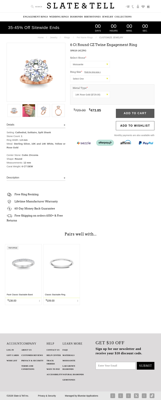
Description (13, 177)
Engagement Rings (35, 17)
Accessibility (54, 374)
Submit (145, 365)
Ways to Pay (53, 369)
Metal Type (80, 87)
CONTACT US (53, 350)
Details (10, 124)
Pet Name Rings (85, 37)
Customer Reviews (32, 355)
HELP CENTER (54, 355)
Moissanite (69, 361)
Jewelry (107, 17)
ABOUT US (26, 350)
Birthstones (92, 17)
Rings (67, 37)
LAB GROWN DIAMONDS (69, 367)
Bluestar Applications (88, 395)
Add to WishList (135, 125)
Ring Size (85, 71)
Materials (69, 355)
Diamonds (76, 17)
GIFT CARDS (13, 355)
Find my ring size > (92, 72)
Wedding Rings (59, 17)
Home (41, 37)
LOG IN (10, 350)
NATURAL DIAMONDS (73, 374)
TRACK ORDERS (51, 362)
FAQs (65, 350)
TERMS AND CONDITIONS (27, 367)
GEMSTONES (69, 380)
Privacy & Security (47, 395)
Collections (123, 17)
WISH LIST (12, 361)
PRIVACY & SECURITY (32, 361)
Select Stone (78, 57)
